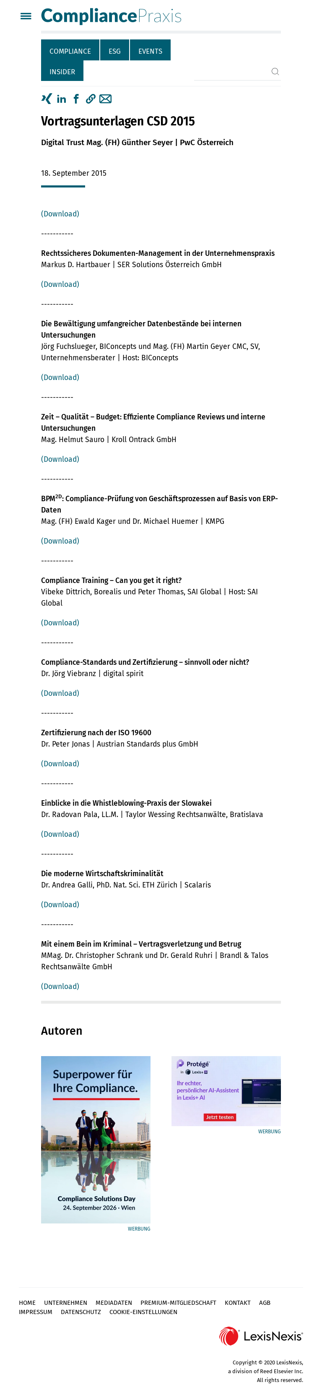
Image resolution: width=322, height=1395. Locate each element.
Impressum (35, 1312)
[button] (91, 99)
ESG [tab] (115, 51)
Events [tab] (150, 51)
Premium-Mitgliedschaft (178, 1303)
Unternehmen (65, 1303)
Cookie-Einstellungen (143, 1312)
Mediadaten (114, 1303)
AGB (264, 1303)
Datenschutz (81, 1312)
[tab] (70, 49)
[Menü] (26, 17)
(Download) (60, 214)
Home (27, 1303)
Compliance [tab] (70, 51)
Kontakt (238, 1303)
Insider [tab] (62, 72)
